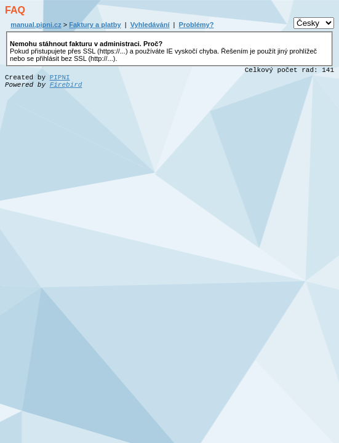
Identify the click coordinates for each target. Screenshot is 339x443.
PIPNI (60, 77)
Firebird (66, 85)
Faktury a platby (95, 24)
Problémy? (196, 24)
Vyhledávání (150, 24)
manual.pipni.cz (36, 24)
